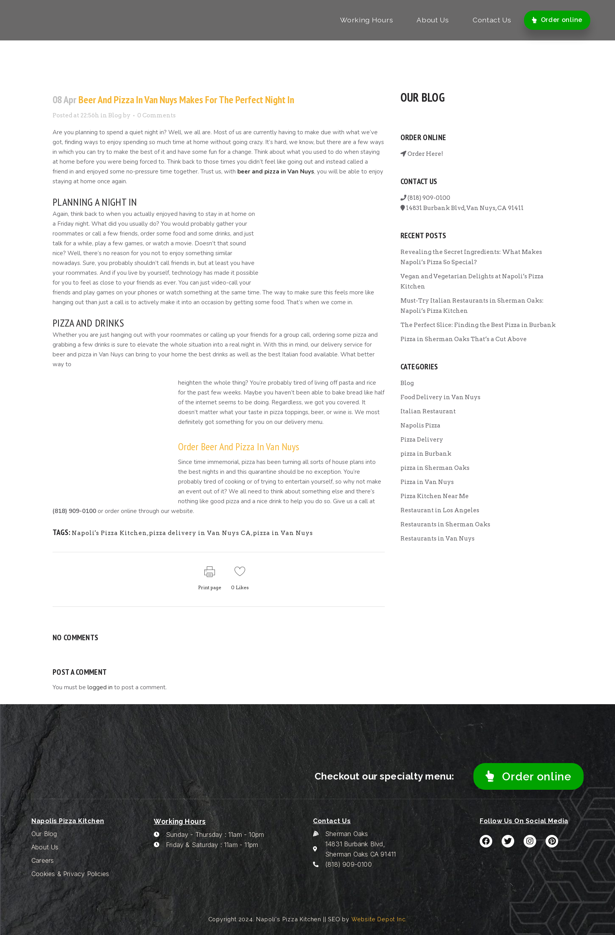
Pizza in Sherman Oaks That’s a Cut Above (463, 339)
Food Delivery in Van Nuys (440, 397)
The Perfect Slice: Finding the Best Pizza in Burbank (478, 325)
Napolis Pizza (420, 425)
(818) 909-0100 (425, 197)
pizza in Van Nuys (283, 533)
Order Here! (421, 153)
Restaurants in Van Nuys (437, 538)
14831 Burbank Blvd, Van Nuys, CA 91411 (462, 208)
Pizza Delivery (421, 439)
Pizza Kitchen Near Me (434, 496)
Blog (115, 115)
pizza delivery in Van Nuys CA (200, 533)
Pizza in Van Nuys (427, 482)
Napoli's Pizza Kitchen (109, 533)
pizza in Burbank (425, 453)
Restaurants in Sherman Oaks (445, 524)
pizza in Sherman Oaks (434, 467)
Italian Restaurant (428, 411)
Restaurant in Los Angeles (439, 510)
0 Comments (156, 115)
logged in (100, 687)
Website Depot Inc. (379, 919)
